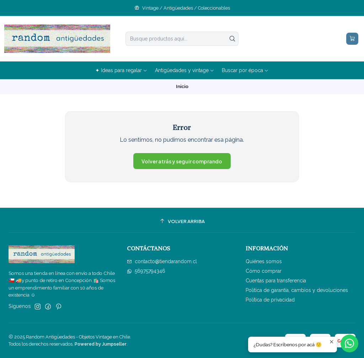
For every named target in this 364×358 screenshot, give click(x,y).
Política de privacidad (270, 300)
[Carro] (352, 39)
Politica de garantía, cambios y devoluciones (297, 290)
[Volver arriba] (182, 221)
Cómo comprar (264, 271)
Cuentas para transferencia (276, 280)
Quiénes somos (264, 261)
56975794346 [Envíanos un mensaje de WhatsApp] (146, 271)
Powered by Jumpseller (101, 344)
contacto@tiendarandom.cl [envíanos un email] (162, 261)
